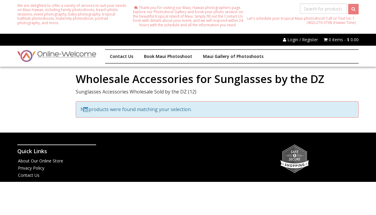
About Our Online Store (40, 161)
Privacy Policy (31, 168)
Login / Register (300, 39)
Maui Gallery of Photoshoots (233, 56)
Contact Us (121, 56)
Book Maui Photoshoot (168, 56)
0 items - (341, 39)
